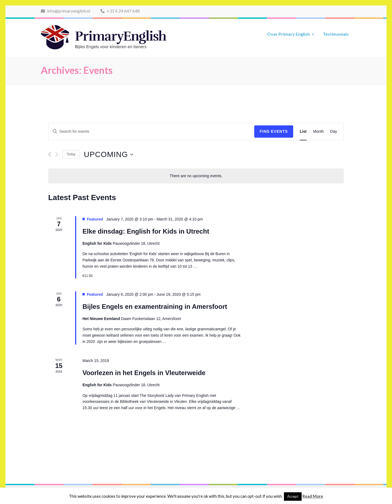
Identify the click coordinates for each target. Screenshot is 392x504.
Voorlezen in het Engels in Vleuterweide (144, 372)
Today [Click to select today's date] (71, 154)
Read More (312, 496)
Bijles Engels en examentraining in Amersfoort (154, 306)
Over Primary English (288, 34)
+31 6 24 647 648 (120, 10)
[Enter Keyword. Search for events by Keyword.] (151, 131)
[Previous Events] (49, 154)
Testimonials (336, 34)
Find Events (274, 131)
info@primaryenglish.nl (65, 10)
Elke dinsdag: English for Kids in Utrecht (145, 231)
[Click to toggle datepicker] (108, 154)
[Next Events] (56, 154)
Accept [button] (292, 496)
